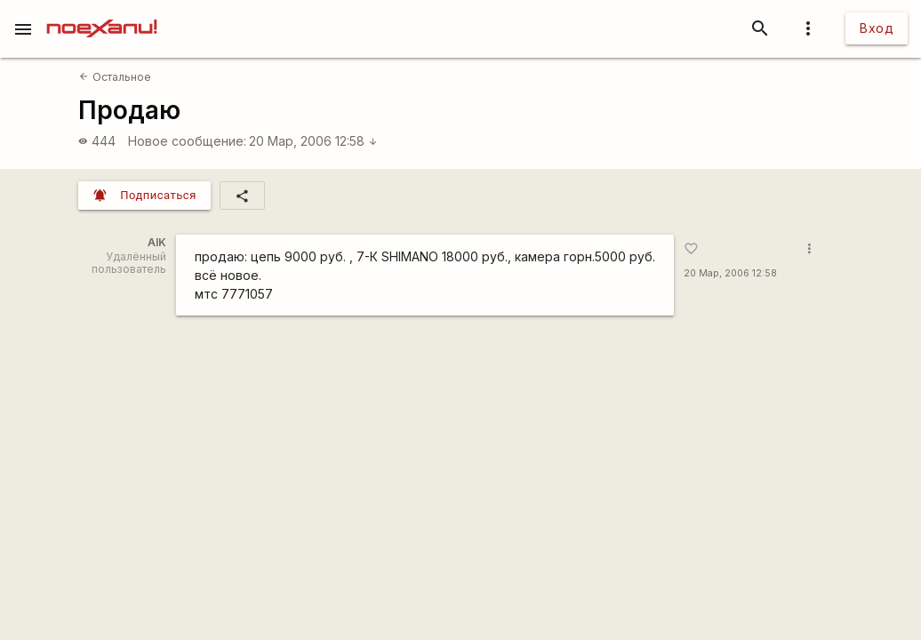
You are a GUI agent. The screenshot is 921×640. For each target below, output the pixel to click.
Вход (876, 28)
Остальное (114, 77)
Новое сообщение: (187, 140)
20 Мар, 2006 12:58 (313, 140)
